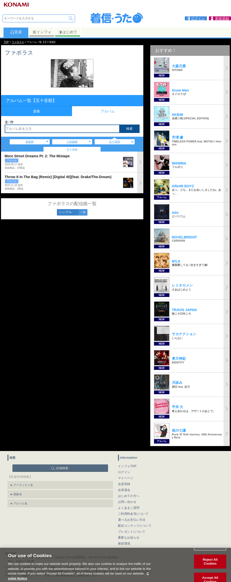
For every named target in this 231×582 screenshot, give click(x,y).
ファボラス (18, 42)
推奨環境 (124, 543)
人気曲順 (72, 141)
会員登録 (124, 484)
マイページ (125, 478)
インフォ (41, 32)
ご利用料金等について (133, 514)
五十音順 (114, 141)
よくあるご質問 (128, 508)
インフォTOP (127, 466)
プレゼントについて (132, 531)
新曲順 (30, 141)
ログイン (124, 472)
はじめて (67, 32)
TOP (6, 42)
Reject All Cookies (210, 566)
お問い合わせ (127, 502)
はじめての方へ (128, 496)
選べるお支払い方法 (132, 519)
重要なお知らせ (128, 537)
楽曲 (36, 111)
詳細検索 (62, 468)
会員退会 (124, 490)
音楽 (16, 32)
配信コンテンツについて (135, 525)
